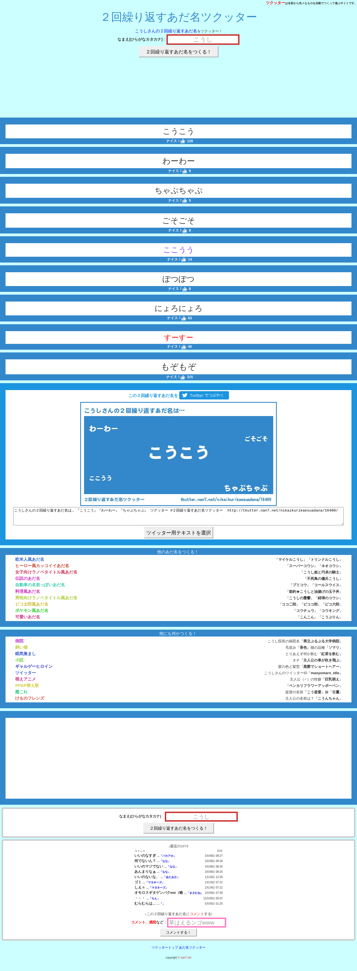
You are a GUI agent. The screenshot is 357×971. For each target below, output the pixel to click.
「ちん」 (154, 901)
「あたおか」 (171, 880)
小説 (19, 663)
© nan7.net (184, 960)
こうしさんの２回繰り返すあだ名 (166, 30)
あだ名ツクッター (192, 951)
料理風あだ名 (27, 594)
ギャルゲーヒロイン (34, 669)
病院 (19, 644)
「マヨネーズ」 (155, 885)
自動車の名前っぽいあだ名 (40, 588)
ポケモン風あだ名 (31, 613)
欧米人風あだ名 (29, 562)
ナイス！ (175, 141)
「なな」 (165, 864)
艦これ (21, 695)
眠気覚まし (25, 657)
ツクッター (275, 3)
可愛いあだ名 (27, 620)
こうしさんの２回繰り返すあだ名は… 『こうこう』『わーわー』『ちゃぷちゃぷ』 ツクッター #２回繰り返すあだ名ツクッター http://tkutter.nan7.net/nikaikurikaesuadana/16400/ (178, 518)
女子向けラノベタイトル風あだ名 (46, 575)
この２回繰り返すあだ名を (178, 395)
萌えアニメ (25, 682)
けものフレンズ (29, 701)
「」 (162, 906)
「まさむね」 (195, 896)
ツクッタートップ (165, 951)
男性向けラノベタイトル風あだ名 (46, 601)
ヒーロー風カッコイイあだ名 (42, 569)
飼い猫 (21, 650)
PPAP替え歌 (27, 688)
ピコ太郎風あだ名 (31, 607)
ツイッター (25, 676)
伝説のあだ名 (27, 581)
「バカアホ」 (168, 859)
